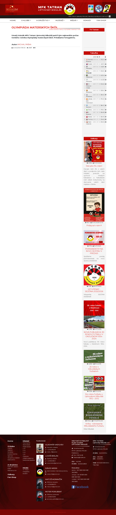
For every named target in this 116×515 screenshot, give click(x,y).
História (10, 448)
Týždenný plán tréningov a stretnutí (94, 127)
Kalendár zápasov (13, 466)
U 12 (24, 454)
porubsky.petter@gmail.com (54, 499)
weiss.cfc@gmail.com (52, 474)
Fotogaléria (26, 471)
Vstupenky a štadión (14, 458)
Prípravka (26, 456)
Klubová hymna (12, 454)
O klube (25, 20)
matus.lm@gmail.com (52, 486)
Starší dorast (26, 445)
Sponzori (10, 456)
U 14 (24, 450)
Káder (9, 468)
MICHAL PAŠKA (24, 44)
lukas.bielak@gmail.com (53, 463)
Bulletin (25, 473)
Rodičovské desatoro (29, 460)
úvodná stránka (53, 29)
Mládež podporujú (28, 458)
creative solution (61, 512)
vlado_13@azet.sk (51, 452)
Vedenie (10, 450)
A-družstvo (42, 20)
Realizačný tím (12, 470)
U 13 (24, 452)
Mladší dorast (27, 447)
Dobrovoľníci (11, 460)
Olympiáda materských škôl (72, 29)
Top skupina (26, 443)
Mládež (59, 20)
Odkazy (87, 20)
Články (61, 29)
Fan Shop (101, 20)
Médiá (73, 20)
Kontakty (10, 452)
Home (13, 20)
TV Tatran (26, 469)
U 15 (24, 448)
